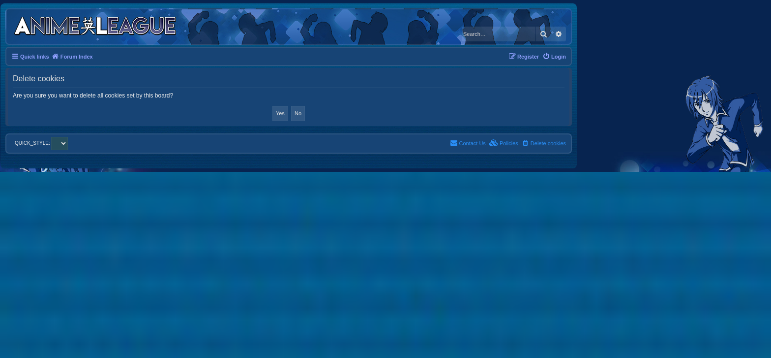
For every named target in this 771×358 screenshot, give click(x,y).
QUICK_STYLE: (41, 143)
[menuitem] (554, 57)
